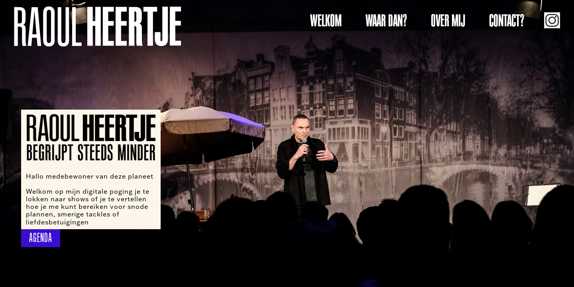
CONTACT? (506, 21)
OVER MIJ (448, 21)
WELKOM (326, 21)
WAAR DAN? (386, 21)
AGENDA (40, 238)
